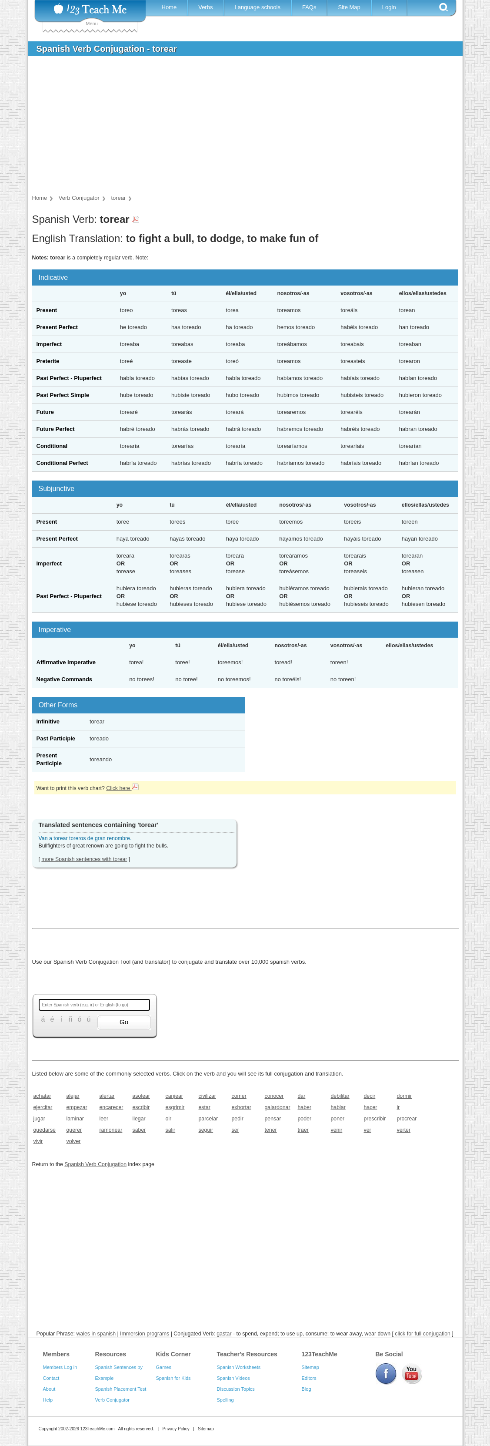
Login (389, 7)
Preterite (48, 361)
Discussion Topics (236, 1389)
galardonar (277, 1107)
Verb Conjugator (112, 1399)
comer (239, 1096)
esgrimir (175, 1107)
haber (305, 1107)
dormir (404, 1096)
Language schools (257, 7)
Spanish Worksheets (239, 1367)
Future (45, 412)
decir (370, 1096)
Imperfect (49, 344)
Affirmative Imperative (66, 662)
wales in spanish (96, 1334)
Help (48, 1399)
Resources (111, 1354)
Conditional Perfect (62, 463)
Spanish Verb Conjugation (95, 1164)
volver (74, 1141)
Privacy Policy (175, 1428)
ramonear (111, 1130)
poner (338, 1119)
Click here (122, 788)
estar (204, 1107)
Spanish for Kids (173, 1378)
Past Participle (56, 738)
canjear (174, 1096)
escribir (141, 1107)
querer (74, 1130)
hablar (338, 1107)
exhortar (241, 1107)
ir (398, 1107)
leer (104, 1119)
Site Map (349, 7)
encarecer (111, 1107)
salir (171, 1130)
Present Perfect (57, 327)
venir (337, 1130)
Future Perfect (56, 429)
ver (367, 1130)
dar (302, 1096)
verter (404, 1130)
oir (169, 1119)
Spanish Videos (233, 1378)
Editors (309, 1378)
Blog (306, 1389)
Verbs (205, 7)
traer (303, 1130)
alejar (73, 1096)
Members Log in (60, 1367)
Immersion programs (144, 1334)
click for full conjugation (422, 1334)
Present (47, 310)
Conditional (52, 446)
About (49, 1389)
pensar (273, 1119)
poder (305, 1119)
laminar (75, 1119)
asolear (141, 1096)
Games (163, 1367)
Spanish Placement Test (121, 1389)
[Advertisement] (239, 128)
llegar (139, 1119)
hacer (370, 1107)
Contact (51, 1378)
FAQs (309, 7)
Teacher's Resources (247, 1354)
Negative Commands (65, 679)
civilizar (207, 1096)
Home (169, 7)
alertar (107, 1096)
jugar (39, 1119)
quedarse (44, 1130)
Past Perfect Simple (63, 395)
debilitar (340, 1096)
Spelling (225, 1399)
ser (235, 1130)
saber (139, 1130)
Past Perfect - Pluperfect (69, 378)
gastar (224, 1334)
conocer (274, 1096)
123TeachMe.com (97, 1428)
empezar (77, 1107)
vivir (38, 1141)
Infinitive (48, 721)
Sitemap (310, 1367)
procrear (407, 1119)
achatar (42, 1096)
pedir (237, 1119)
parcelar (208, 1119)
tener (271, 1130)
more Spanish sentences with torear (84, 859)
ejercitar (43, 1107)
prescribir (375, 1119)
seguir (206, 1130)
